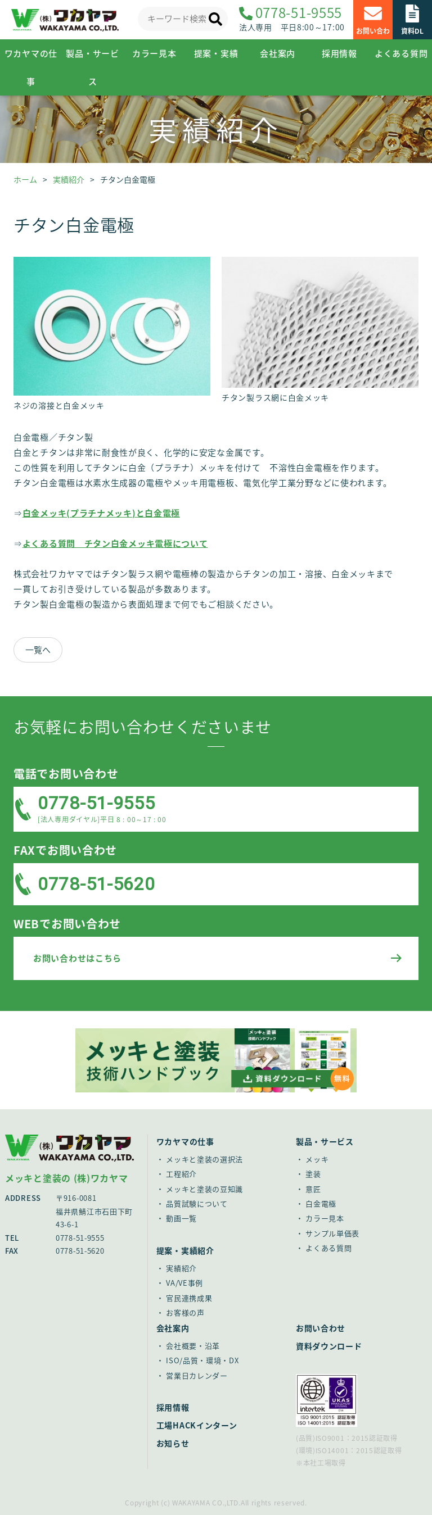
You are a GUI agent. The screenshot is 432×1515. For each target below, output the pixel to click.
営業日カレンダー (197, 1375)
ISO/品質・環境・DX (202, 1360)
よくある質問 (328, 1247)
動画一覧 (181, 1218)
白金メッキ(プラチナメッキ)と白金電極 (101, 513)
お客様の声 (185, 1312)
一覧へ (38, 649)
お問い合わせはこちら (77, 958)
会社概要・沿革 (193, 1345)
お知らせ (173, 1443)
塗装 (313, 1173)
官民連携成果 (189, 1297)
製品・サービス (92, 67)
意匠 (313, 1188)
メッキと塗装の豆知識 (204, 1188)
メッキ (316, 1159)
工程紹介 (181, 1173)
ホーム (25, 179)
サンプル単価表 (332, 1233)
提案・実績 (216, 53)
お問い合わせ (320, 1327)
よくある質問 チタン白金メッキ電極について (115, 543)
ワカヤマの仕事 (185, 1141)
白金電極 (320, 1203)
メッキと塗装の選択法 (204, 1159)
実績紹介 (68, 179)
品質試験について (197, 1203)
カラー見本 (154, 53)
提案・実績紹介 (185, 1250)
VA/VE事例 (184, 1282)
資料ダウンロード (329, 1345)
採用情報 (339, 53)
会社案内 (277, 53)
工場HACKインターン (196, 1425)
